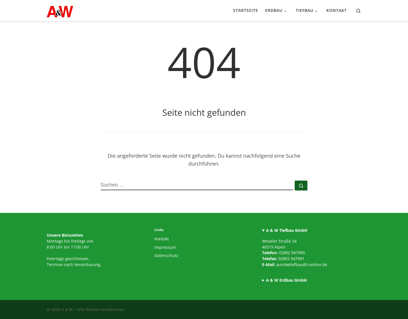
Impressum (165, 247)
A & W (67, 309)
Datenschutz (166, 255)
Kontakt (161, 238)
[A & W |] (60, 10)
